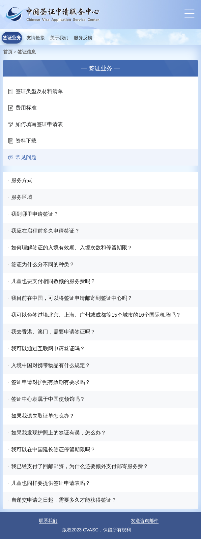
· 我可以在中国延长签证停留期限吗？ (52, 449)
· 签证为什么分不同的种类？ (41, 264)
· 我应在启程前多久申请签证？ (44, 231)
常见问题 (22, 157)
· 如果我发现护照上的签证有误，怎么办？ (57, 432)
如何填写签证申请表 (35, 124)
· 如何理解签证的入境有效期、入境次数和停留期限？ (70, 247)
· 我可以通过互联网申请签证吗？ (46, 348)
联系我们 (48, 520)
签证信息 (26, 51)
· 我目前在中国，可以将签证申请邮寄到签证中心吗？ (70, 298)
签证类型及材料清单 (35, 91)
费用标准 (22, 108)
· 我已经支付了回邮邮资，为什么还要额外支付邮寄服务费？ (78, 466)
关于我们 (59, 37)
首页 (8, 51)
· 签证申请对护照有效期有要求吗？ (49, 382)
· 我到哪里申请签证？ (33, 214)
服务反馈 (83, 37)
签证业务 (12, 37)
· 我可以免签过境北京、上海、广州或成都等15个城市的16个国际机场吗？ (94, 315)
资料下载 (22, 140)
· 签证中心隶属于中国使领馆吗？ (46, 399)
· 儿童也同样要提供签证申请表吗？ (49, 483)
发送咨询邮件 (144, 520)
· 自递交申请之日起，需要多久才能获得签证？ (62, 500)
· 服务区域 (20, 197)
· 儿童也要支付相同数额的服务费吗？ (52, 281)
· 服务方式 (20, 180)
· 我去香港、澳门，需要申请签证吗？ (52, 331)
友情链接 (35, 37)
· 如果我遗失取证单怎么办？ (41, 416)
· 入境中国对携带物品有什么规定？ (49, 365)
